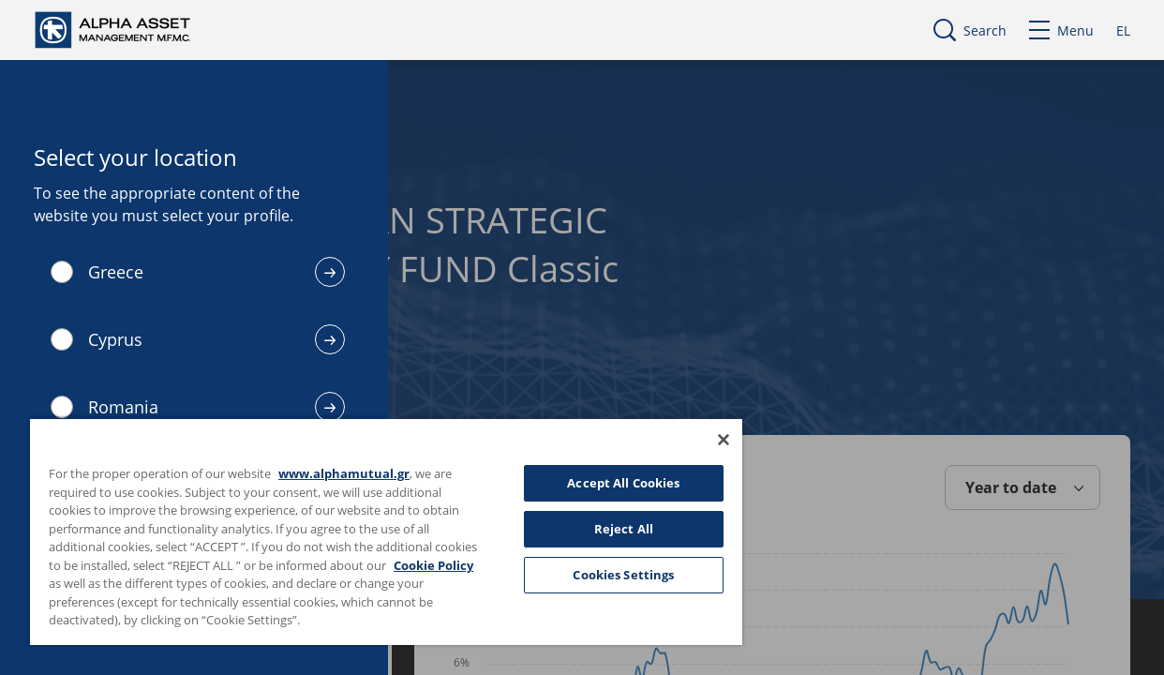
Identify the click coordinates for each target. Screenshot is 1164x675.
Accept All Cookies (592, 482)
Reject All (591, 528)
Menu (1061, 30)
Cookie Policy (93, 583)
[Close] (686, 439)
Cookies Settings (592, 574)
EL (1123, 30)
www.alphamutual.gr (344, 473)
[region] (367, 531)
